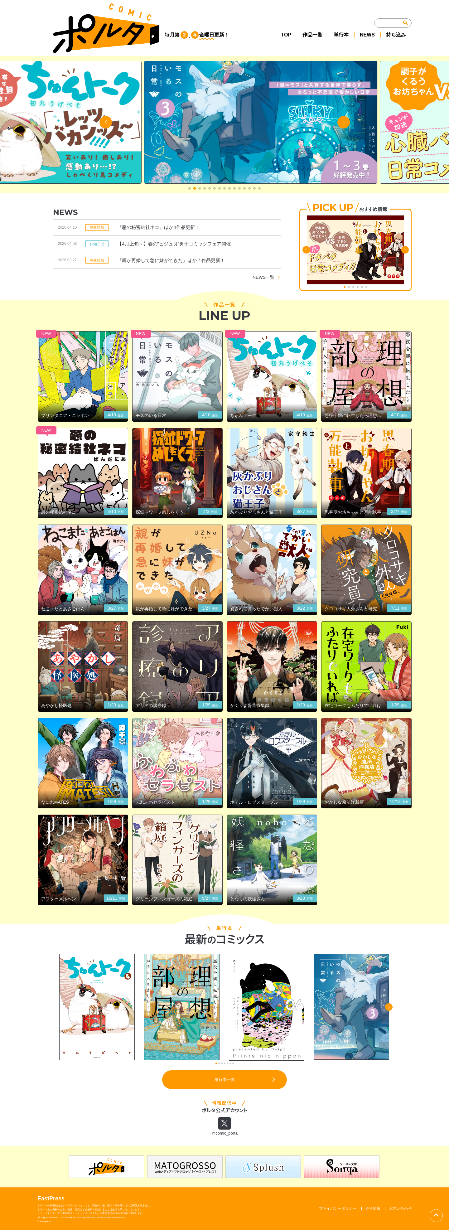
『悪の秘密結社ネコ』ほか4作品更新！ (158, 227)
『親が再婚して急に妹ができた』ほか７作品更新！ (171, 260)
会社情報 (372, 1208)
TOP (286, 34)
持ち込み (396, 34)
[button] (189, 188)
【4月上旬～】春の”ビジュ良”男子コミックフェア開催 (173, 243)
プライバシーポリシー (337, 1208)
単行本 (341, 34)
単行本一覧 (225, 1079)
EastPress (51, 1199)
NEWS (367, 34)
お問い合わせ (400, 1208)
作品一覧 (312, 34)
